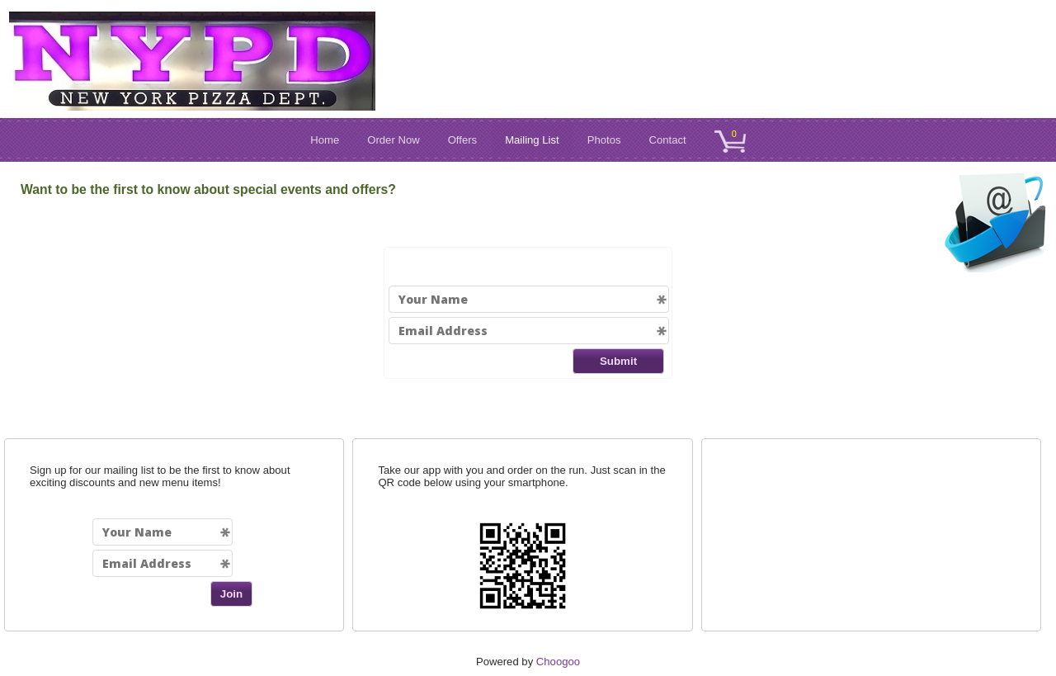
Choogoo (558, 661)
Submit (618, 361)
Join (231, 594)
